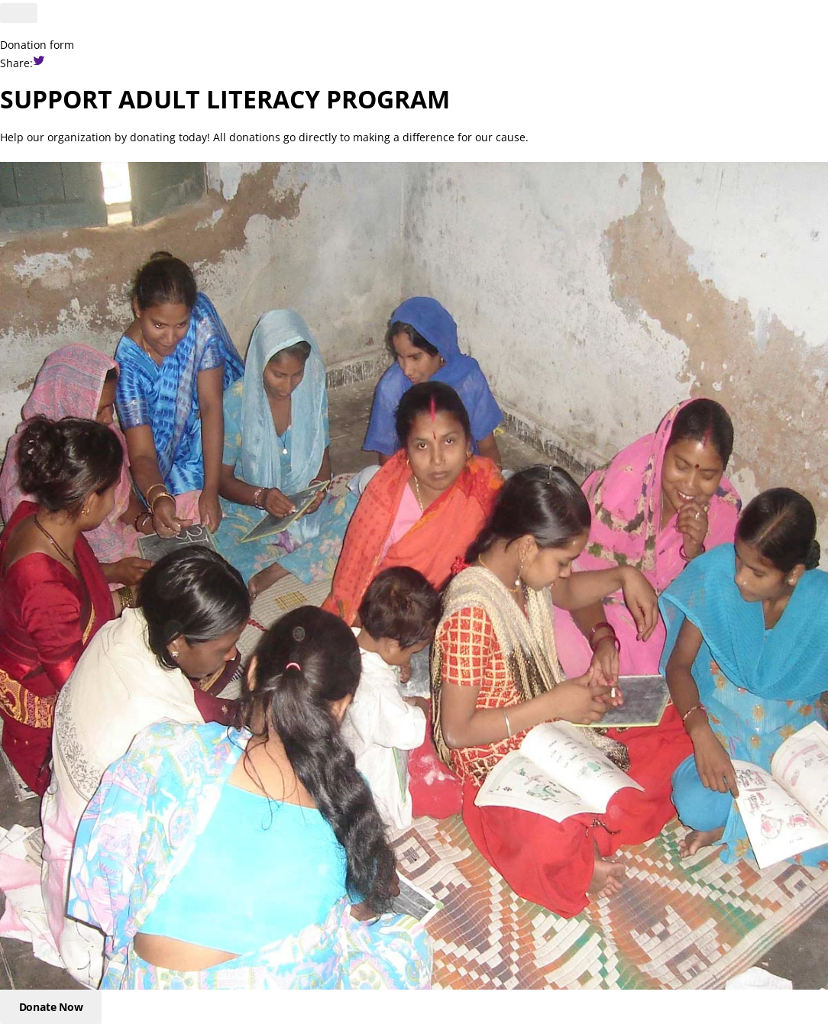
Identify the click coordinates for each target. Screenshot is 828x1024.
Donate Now (51, 1007)
